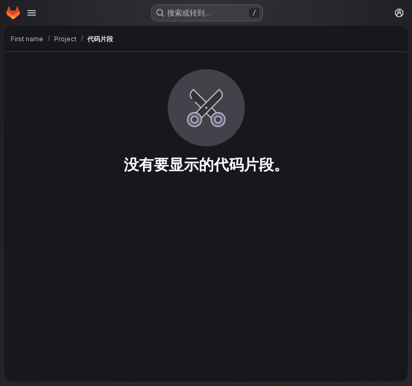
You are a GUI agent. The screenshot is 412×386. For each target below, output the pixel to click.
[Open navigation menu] (31, 12)
